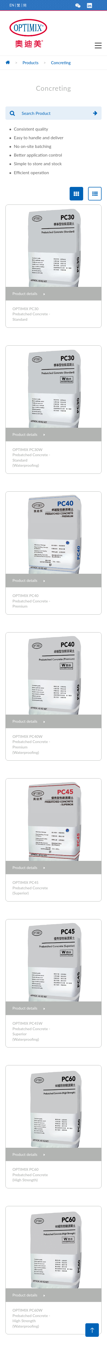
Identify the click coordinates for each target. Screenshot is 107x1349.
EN (11, 5)
